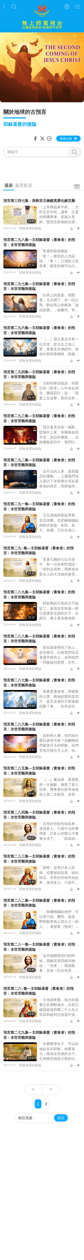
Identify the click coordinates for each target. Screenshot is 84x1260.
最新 (8, 185)
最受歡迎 (23, 185)
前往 (61, 1118)
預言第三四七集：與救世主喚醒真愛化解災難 (39, 201)
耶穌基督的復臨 (30, 228)
